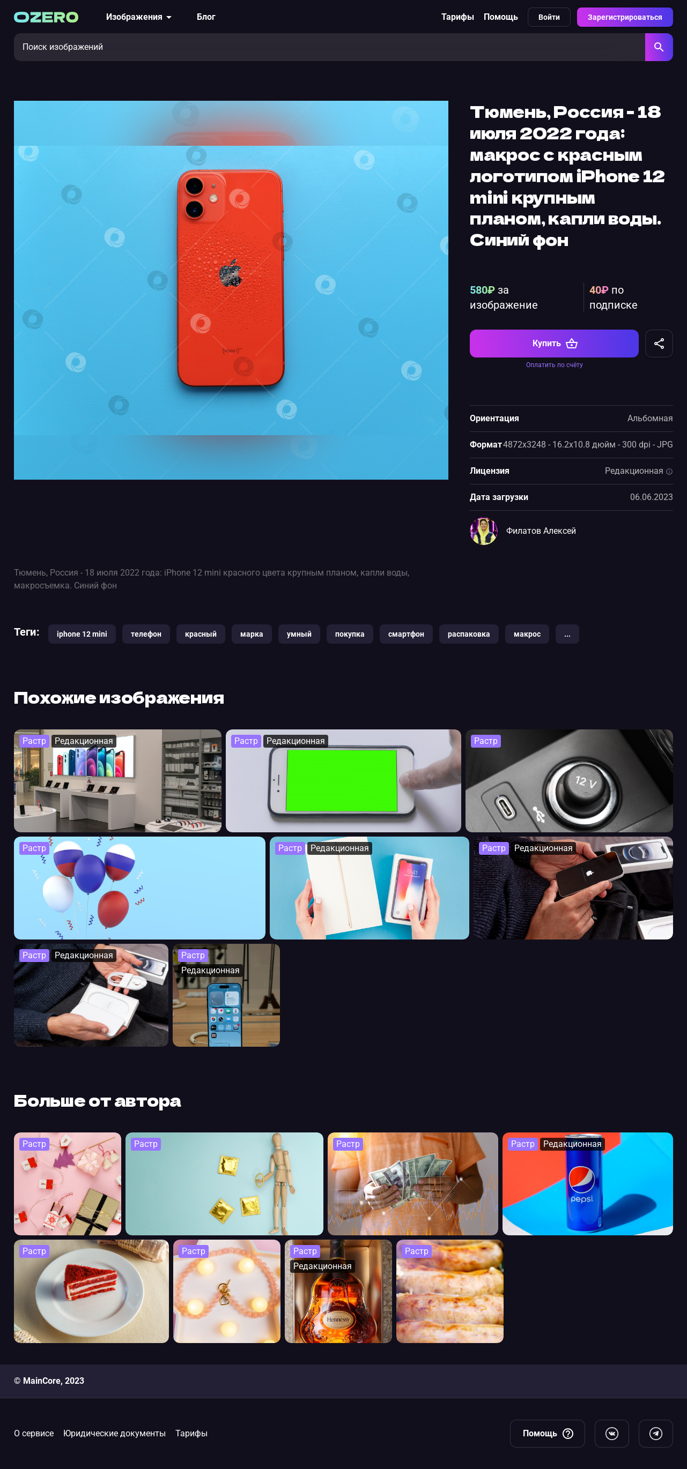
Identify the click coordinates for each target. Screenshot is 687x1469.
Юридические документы (114, 1433)
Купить (555, 343)
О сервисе (34, 1433)
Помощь (501, 17)
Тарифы (457, 17)
